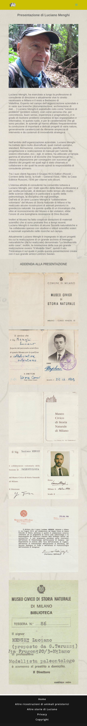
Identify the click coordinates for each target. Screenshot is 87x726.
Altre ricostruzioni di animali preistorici (42, 704)
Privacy (42, 714)
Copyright (42, 719)
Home (42, 699)
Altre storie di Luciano (42, 709)
